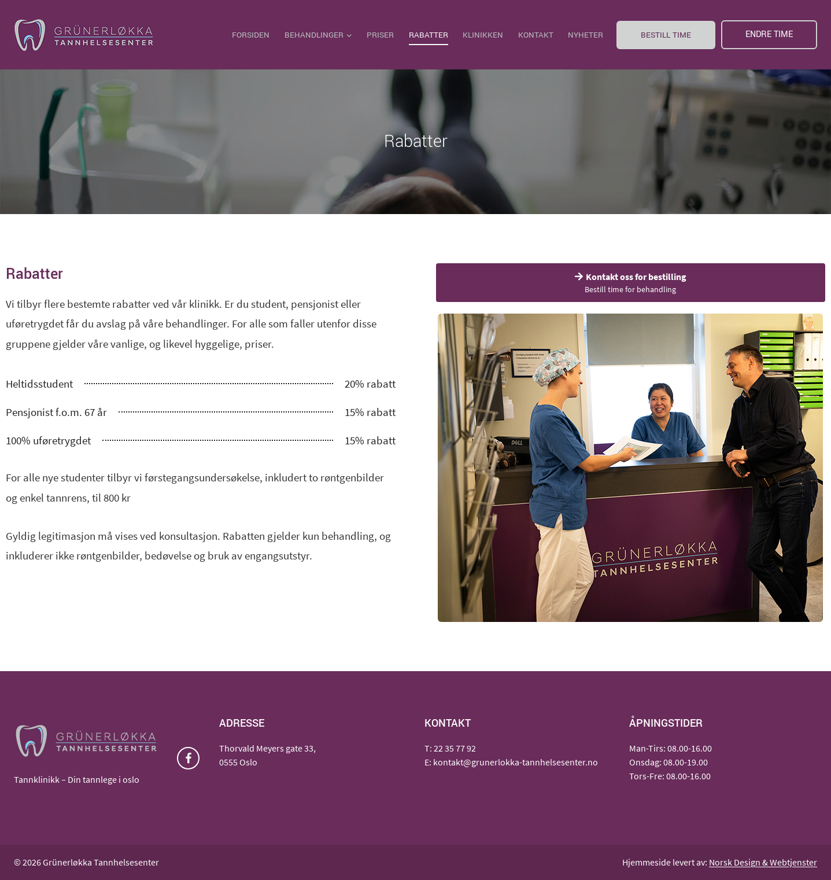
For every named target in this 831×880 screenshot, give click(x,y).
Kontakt (535, 35)
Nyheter (585, 35)
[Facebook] (188, 758)
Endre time (769, 34)
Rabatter (428, 35)
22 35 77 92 (455, 748)
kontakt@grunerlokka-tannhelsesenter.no (515, 762)
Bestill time (666, 35)
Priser (380, 35)
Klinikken (483, 35)
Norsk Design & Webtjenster (763, 862)
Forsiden (250, 35)
